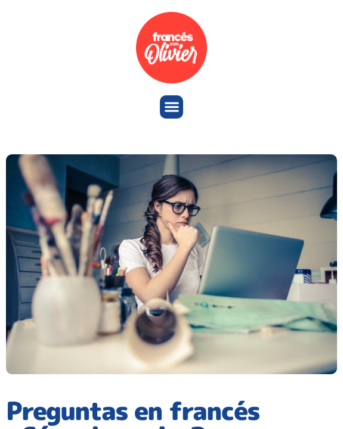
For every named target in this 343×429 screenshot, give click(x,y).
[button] (171, 107)
